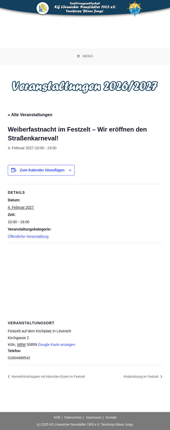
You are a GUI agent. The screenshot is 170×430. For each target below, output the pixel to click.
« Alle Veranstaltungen (30, 115)
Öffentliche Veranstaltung (28, 236)
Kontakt (111, 417)
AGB (57, 417)
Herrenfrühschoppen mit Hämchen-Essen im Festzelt (48, 376)
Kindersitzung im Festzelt (141, 376)
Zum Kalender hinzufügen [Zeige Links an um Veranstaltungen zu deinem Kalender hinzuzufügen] (42, 170)
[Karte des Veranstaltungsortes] (85, 281)
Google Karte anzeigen (56, 344)
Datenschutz (73, 417)
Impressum (94, 417)
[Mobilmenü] (85, 56)
